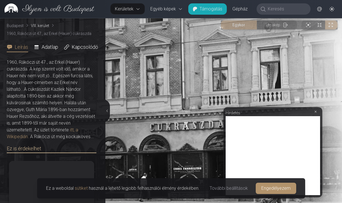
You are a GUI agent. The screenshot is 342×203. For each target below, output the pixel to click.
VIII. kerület (40, 25)
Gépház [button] (240, 9)
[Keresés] (286, 9)
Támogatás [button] (207, 9)
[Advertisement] (273, 155)
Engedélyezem (276, 188)
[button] (319, 9)
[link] (47, 9)
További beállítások (229, 188)
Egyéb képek (166, 9)
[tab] (19, 47)
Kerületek (127, 9)
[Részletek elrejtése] (106, 111)
